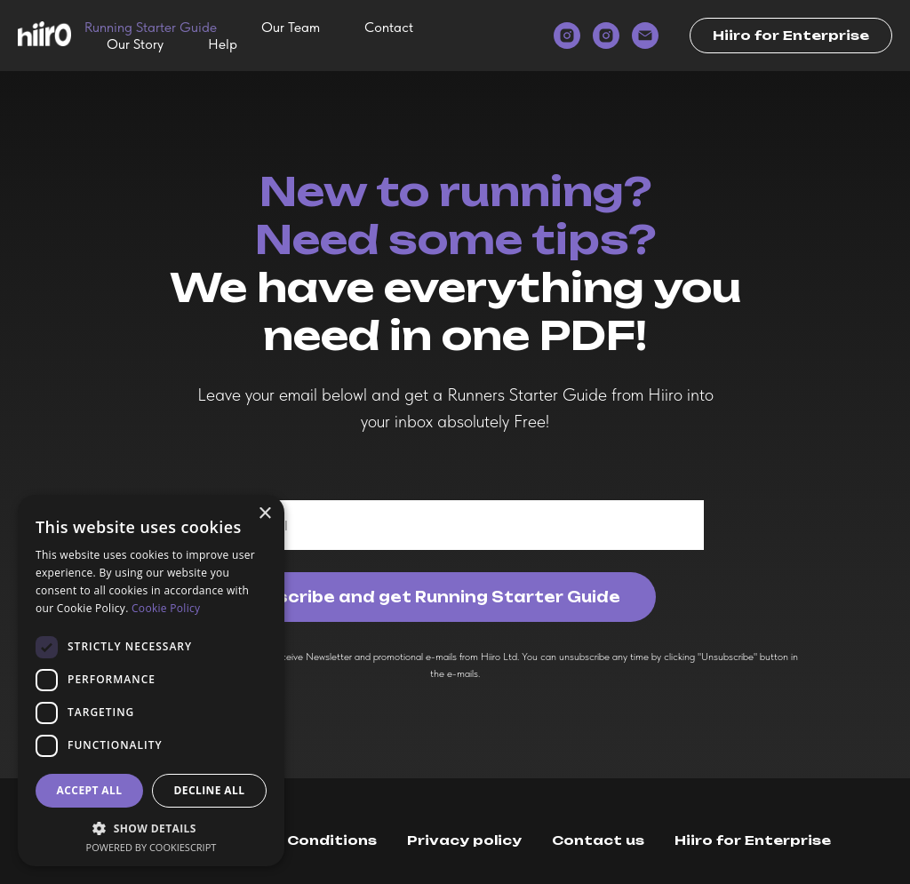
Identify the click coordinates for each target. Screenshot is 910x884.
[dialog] (151, 680)
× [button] (264, 514)
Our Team (290, 27)
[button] (151, 827)
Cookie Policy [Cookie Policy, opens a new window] (166, 608)
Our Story (135, 44)
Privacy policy (464, 840)
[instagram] (567, 35)
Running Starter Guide (150, 27)
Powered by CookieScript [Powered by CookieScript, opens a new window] (151, 847)
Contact (388, 27)
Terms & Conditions (298, 840)
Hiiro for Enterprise (753, 840)
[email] (645, 35)
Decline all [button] (209, 790)
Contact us (598, 840)
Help (222, 44)
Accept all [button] (90, 790)
